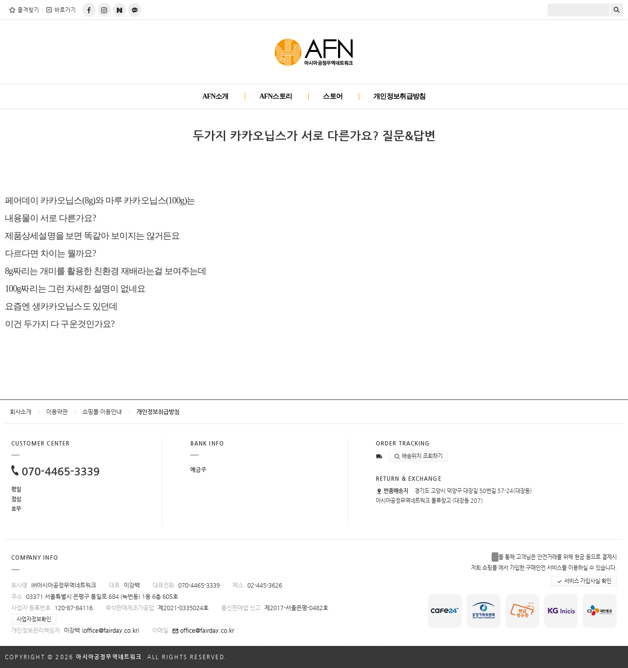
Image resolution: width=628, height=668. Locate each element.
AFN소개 (215, 96)
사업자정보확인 (34, 619)
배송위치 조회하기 (418, 456)
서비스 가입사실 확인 (583, 581)
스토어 (332, 96)
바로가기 (61, 9)
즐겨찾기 (24, 9)
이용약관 (57, 411)
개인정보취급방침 (399, 96)
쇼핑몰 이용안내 (102, 411)
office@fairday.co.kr (110, 630)
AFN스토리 (276, 96)
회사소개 (20, 411)
